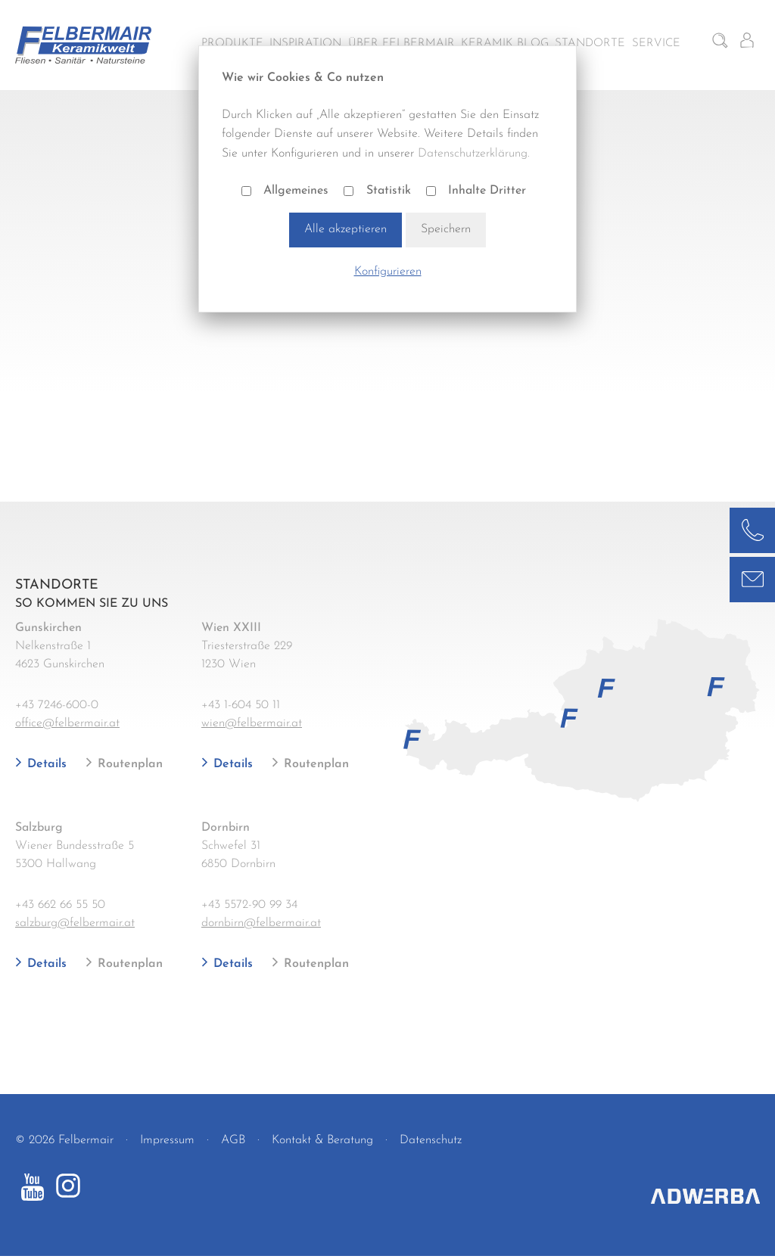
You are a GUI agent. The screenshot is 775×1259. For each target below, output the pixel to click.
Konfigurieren (388, 272)
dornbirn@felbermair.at (261, 923)
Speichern (446, 229)
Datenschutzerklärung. (474, 154)
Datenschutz (431, 1140)
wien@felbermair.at (251, 723)
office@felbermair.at (67, 723)
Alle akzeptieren (345, 229)
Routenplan (128, 764)
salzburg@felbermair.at (75, 923)
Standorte (590, 43)
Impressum (167, 1140)
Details (45, 764)
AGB (233, 1140)
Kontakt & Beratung (322, 1140)
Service (656, 43)
